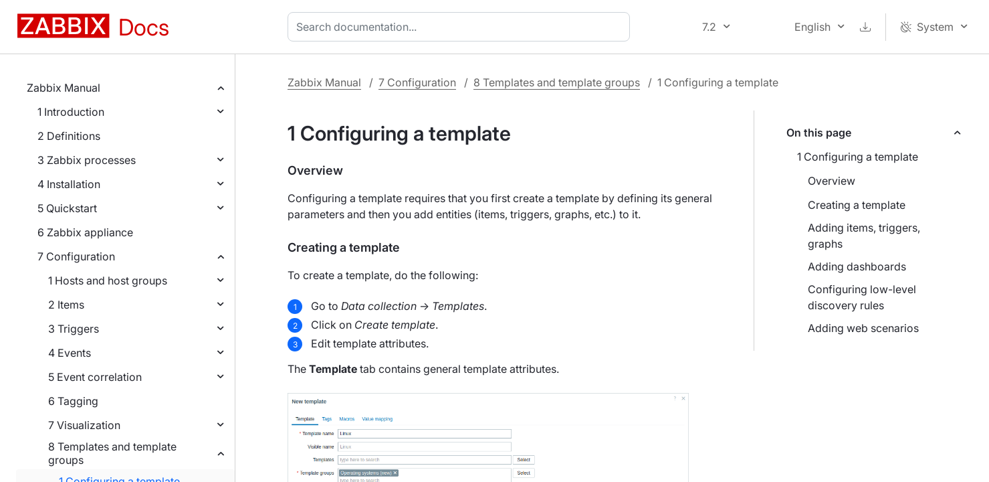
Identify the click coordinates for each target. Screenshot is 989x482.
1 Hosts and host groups (107, 280)
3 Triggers (73, 328)
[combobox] (461, 26)
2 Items (66, 304)
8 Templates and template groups (112, 453)
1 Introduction (70, 111)
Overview (831, 180)
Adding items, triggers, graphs (864, 235)
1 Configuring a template (857, 156)
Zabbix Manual (63, 87)
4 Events (69, 352)
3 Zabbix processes (86, 160)
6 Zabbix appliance (85, 232)
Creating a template (856, 205)
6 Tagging (73, 401)
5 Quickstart (67, 208)
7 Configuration (76, 256)
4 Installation (68, 184)
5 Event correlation (95, 377)
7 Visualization (84, 425)
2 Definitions (68, 136)
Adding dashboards (857, 266)
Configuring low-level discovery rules (862, 297)
